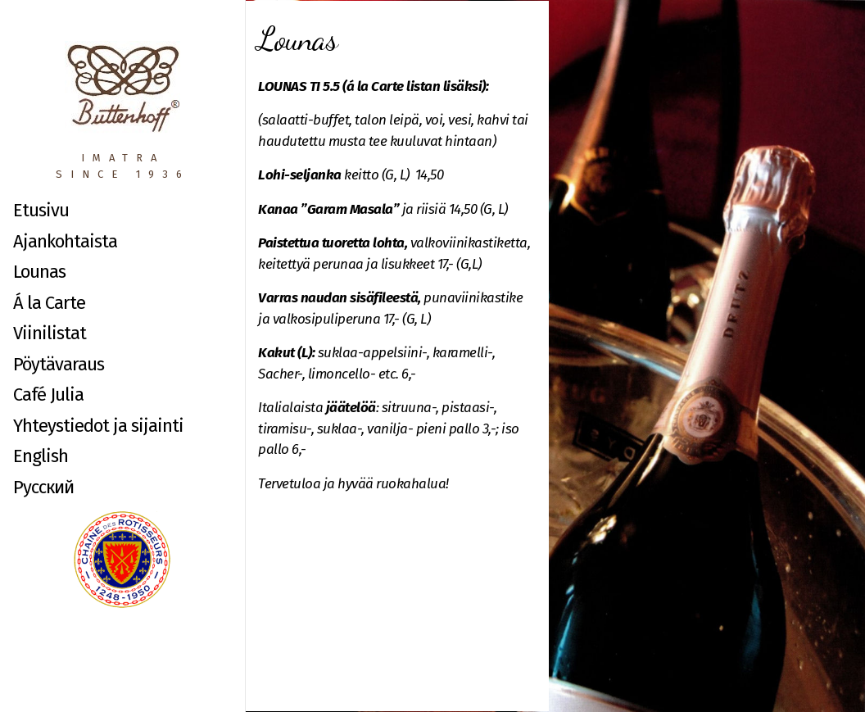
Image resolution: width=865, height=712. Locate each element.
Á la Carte (49, 303)
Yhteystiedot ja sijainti (98, 426)
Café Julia (48, 394)
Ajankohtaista (65, 241)
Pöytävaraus (58, 364)
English (40, 456)
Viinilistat (49, 333)
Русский (43, 487)
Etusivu (41, 210)
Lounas (39, 272)
